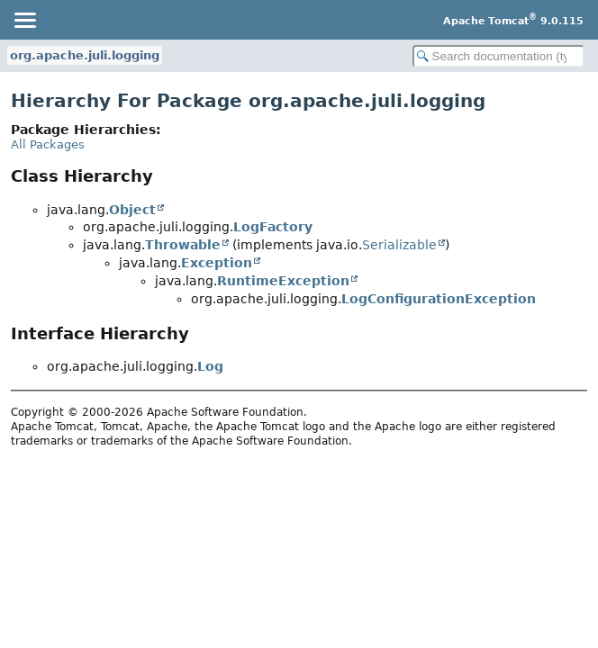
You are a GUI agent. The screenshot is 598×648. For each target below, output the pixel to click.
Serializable (399, 245)
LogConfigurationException (438, 299)
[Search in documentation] (498, 56)
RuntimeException (283, 281)
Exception (216, 263)
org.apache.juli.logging (84, 55)
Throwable (183, 245)
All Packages (48, 144)
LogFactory (273, 227)
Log (210, 366)
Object (132, 209)
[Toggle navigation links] (24, 19)
